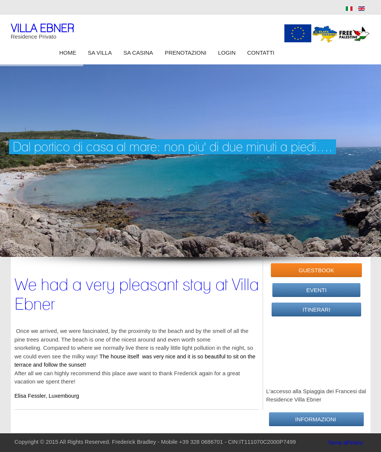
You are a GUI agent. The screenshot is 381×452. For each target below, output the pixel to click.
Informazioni (316, 419)
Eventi (316, 290)
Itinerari (316, 309)
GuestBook (316, 270)
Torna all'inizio (345, 442)
